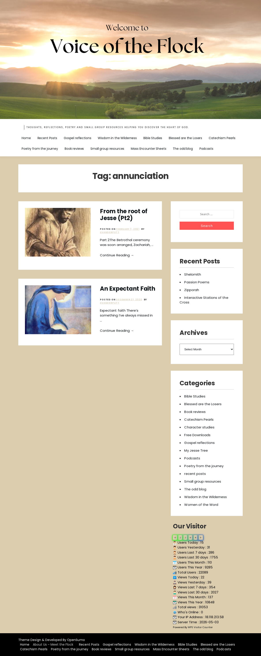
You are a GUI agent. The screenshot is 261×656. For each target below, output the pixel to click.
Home (26, 138)
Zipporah (191, 290)
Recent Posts (47, 138)
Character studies (199, 427)
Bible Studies (152, 138)
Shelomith (192, 274)
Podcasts (206, 148)
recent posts (195, 473)
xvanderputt (109, 232)
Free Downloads (197, 435)
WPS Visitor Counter (200, 627)
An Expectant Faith (127, 289)
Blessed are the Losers (185, 138)
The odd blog (183, 148)
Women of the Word (201, 504)
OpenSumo (76, 640)
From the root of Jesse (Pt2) (123, 214)
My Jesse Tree (196, 450)
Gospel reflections (77, 138)
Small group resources (107, 148)
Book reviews (74, 148)
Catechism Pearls (222, 138)
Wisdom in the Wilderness (117, 138)
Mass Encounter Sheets (148, 148)
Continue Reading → (117, 255)
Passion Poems (196, 282)
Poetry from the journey (40, 148)
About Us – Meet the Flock (53, 644)
